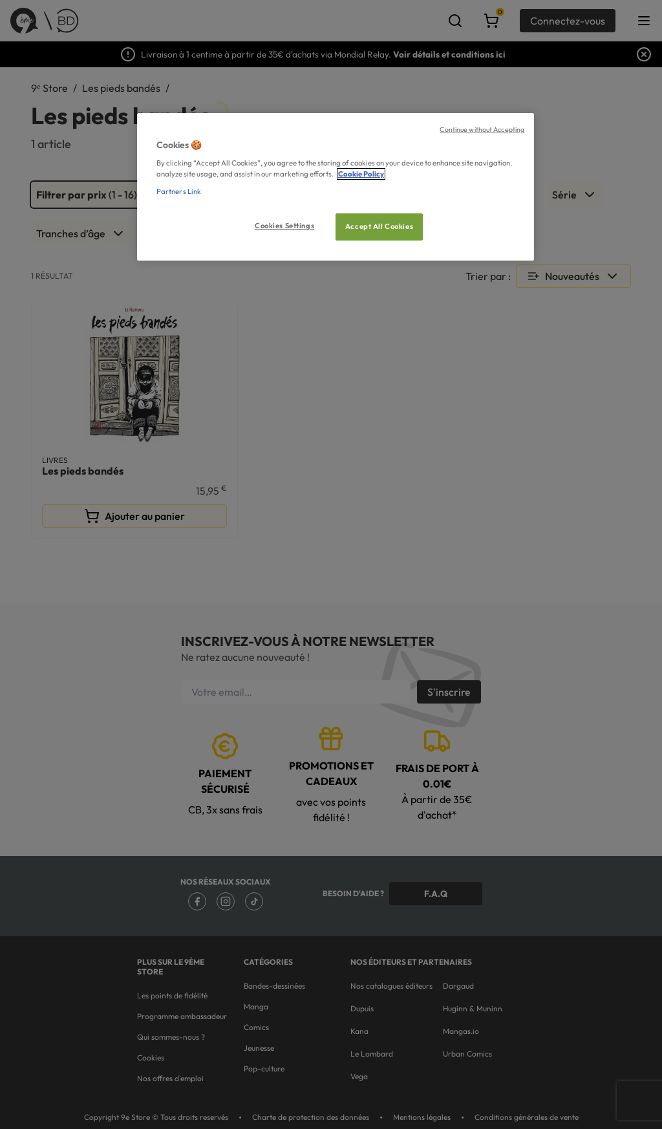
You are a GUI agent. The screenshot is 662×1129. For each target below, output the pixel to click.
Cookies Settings (284, 225)
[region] (335, 187)
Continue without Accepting (482, 129)
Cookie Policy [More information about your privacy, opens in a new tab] (361, 173)
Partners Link (178, 191)
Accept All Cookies (379, 226)
